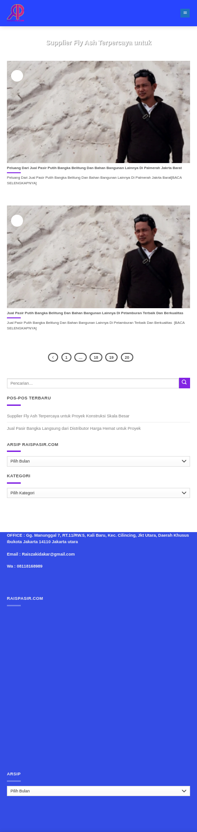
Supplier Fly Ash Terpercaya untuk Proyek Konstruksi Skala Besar (68, 416)
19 (111, 357)
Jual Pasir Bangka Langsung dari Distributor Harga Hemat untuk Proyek (74, 428)
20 (127, 357)
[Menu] (185, 13)
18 (96, 357)
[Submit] (184, 383)
